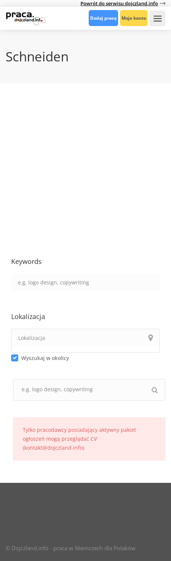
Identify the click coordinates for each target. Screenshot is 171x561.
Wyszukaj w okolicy (45, 357)
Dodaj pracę (103, 18)
